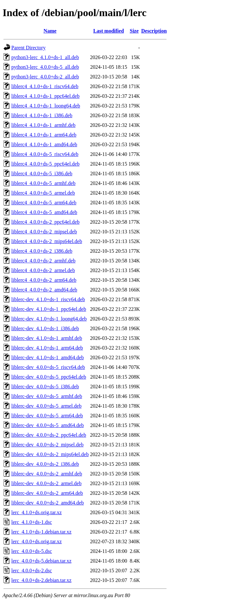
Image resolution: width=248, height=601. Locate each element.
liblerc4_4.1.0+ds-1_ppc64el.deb (45, 96)
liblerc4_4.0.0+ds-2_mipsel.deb (44, 231)
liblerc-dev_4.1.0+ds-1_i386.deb (45, 328)
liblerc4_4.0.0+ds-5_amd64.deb (44, 212)
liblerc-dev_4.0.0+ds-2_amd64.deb (47, 502)
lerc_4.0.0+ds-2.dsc (31, 570)
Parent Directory (28, 47)
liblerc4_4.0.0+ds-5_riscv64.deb (44, 154)
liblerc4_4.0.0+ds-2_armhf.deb (43, 260)
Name (50, 31)
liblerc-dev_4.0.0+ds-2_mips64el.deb (50, 454)
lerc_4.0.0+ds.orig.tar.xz (36, 541)
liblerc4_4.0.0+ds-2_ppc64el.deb (45, 222)
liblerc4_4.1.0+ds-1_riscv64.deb (44, 86)
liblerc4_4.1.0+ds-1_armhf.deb (43, 125)
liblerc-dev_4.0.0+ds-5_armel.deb (46, 406)
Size (134, 31)
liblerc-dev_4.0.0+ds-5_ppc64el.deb (48, 377)
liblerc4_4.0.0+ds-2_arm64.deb (43, 280)
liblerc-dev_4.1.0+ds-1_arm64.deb (47, 348)
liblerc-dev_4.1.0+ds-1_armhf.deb (46, 338)
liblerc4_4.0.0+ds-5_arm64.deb (43, 202)
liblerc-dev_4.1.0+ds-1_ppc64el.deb (48, 309)
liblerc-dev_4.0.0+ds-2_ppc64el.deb (48, 435)
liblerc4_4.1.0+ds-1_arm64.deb (43, 135)
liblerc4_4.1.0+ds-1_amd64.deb (44, 144)
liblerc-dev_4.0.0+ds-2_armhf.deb (46, 473)
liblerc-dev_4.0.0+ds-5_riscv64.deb (48, 367)
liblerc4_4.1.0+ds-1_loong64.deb (45, 105)
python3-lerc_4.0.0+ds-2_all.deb (45, 76)
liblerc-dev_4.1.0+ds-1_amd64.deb (47, 357)
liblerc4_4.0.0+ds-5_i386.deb (41, 173)
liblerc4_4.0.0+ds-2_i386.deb (41, 251)
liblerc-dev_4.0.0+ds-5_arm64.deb (47, 415)
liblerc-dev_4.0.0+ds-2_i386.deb (45, 464)
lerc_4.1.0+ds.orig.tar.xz (36, 512)
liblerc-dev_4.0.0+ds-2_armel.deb (46, 483)
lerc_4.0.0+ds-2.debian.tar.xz (41, 580)
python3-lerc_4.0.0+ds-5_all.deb (45, 67)
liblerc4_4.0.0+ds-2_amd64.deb (44, 289)
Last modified (108, 31)
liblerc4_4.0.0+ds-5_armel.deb (43, 193)
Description (154, 31)
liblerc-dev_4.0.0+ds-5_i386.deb (45, 386)
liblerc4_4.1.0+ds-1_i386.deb (41, 115)
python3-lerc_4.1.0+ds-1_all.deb (45, 57)
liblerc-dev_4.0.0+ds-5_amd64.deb (47, 425)
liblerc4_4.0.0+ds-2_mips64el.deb (46, 241)
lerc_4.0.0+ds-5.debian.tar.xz (41, 561)
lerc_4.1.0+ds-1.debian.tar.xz (41, 532)
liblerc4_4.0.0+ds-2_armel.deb (43, 270)
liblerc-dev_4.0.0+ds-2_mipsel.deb (47, 444)
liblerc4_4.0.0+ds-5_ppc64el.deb (45, 164)
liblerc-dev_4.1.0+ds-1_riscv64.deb (48, 299)
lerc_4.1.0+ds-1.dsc (31, 522)
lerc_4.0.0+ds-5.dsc (31, 551)
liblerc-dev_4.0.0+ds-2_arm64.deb (47, 493)
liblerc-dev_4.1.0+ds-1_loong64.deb (49, 318)
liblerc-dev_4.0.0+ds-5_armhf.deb (46, 396)
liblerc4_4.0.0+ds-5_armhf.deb (43, 183)
